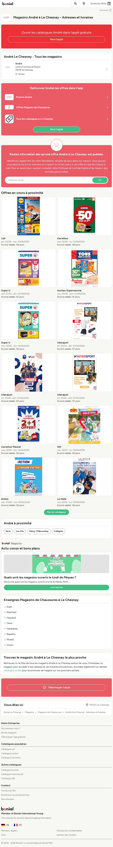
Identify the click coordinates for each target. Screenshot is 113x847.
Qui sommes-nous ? (10, 728)
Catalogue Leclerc (10, 753)
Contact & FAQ (8, 790)
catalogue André (13, 670)
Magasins (29, 712)
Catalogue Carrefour (11, 757)
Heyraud (10, 617)
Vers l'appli (56, 39)
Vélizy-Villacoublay (39, 531)
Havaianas (11, 628)
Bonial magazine (9, 732)
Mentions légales (9, 830)
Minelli (9, 639)
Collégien (58, 531)
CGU (3, 835)
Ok (99, 180)
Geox (8, 623)
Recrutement (7, 799)
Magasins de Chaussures (50, 712)
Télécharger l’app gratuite (13, 737)
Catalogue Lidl (8, 749)
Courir (8, 645)
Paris (8, 531)
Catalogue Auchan (10, 770)
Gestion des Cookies (66, 835)
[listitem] (28, 221)
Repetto (9, 634)
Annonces (106, 10)
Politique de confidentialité (69, 830)
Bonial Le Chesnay (12, 712)
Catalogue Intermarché (12, 774)
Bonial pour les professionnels (15, 795)
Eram (8, 606)
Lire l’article (57, 587)
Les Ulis (20, 531)
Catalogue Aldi (8, 778)
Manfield (10, 612)
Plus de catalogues (56, 512)
